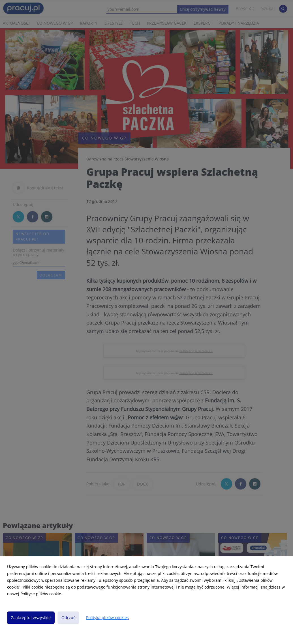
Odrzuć (68, 617)
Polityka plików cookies (107, 617)
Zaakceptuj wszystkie (31, 617)
